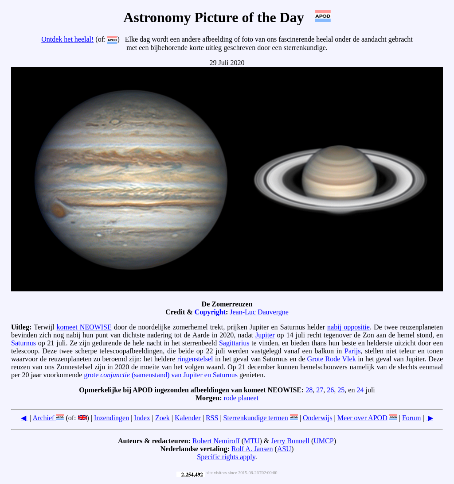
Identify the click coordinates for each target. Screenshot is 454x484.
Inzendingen (111, 418)
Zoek (162, 418)
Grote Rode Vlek (331, 359)
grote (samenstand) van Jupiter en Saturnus (161, 375)
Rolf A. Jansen (252, 449)
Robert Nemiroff (216, 441)
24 (360, 390)
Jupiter (265, 335)
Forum (411, 418)
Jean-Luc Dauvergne (259, 312)
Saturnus (23, 343)
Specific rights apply (226, 457)
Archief (44, 418)
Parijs (352, 351)
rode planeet (240, 398)
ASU (284, 449)
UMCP (323, 441)
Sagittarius (234, 343)
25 (340, 390)
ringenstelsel (195, 359)
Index (142, 418)
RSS (212, 418)
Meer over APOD (362, 418)
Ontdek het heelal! (67, 39)
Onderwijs (318, 418)
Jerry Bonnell (290, 441)
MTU (252, 441)
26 (330, 390)
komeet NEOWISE (84, 327)
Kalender (188, 418)
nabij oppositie (348, 327)
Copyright (210, 312)
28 (309, 390)
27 (319, 390)
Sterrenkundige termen (255, 418)
